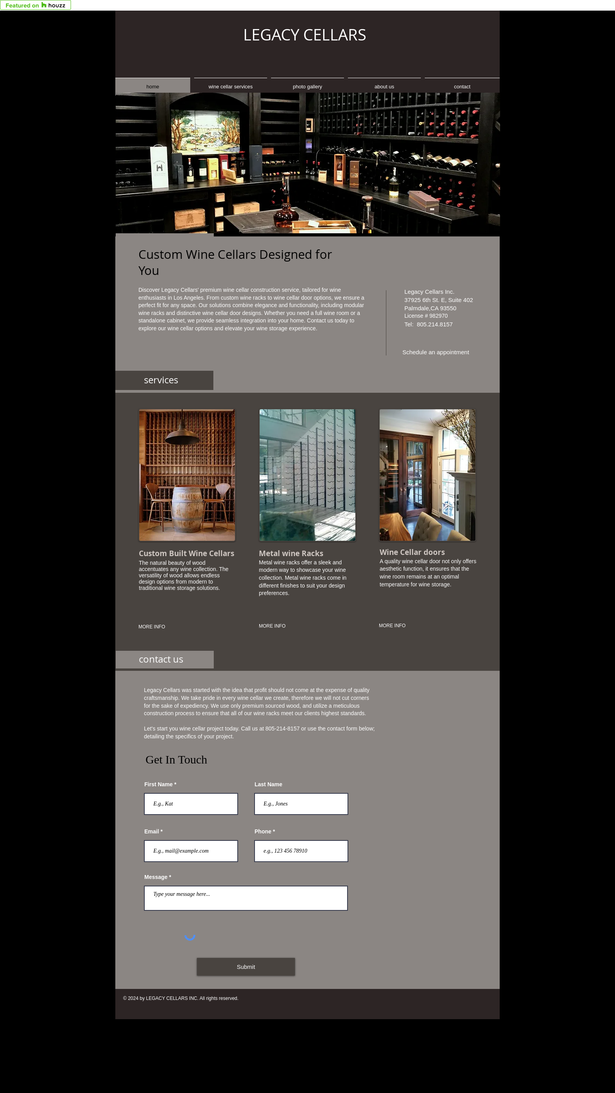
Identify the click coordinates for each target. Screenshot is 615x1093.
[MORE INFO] (170, 627)
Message (155, 877)
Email (151, 831)
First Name (158, 784)
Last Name (268, 784)
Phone (263, 831)
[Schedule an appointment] (435, 352)
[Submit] (246, 967)
